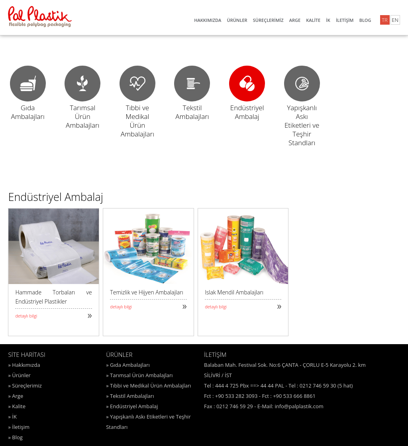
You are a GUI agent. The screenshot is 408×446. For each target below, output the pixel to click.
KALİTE (313, 20)
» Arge (15, 395)
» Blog (15, 437)
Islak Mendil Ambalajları (234, 292)
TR (385, 19)
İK (328, 20)
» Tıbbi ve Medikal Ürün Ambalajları (148, 385)
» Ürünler (19, 375)
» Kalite (17, 406)
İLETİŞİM (345, 20)
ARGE (294, 20)
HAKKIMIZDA (207, 20)
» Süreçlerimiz (24, 385)
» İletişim (18, 426)
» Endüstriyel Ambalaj (132, 406)
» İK (12, 416)
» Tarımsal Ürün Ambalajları (139, 375)
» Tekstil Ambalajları (130, 395)
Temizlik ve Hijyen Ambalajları (146, 292)
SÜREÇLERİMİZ (268, 20)
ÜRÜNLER (237, 20)
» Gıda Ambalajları (127, 364)
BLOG (365, 20)
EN (395, 19)
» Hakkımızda (24, 364)
